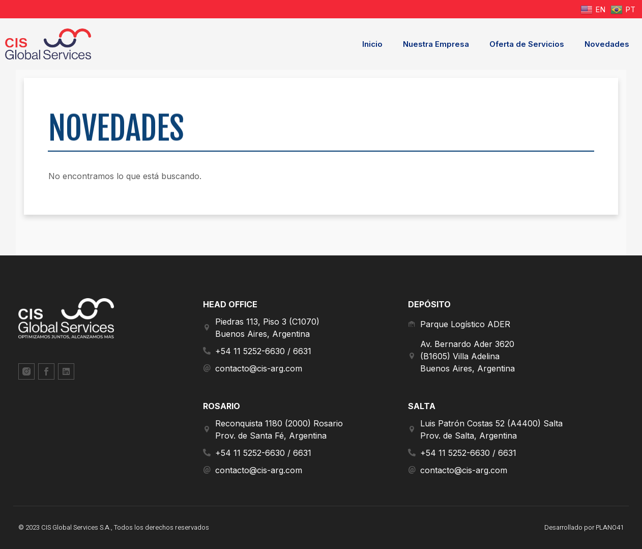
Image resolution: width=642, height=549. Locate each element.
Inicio (372, 44)
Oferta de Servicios (526, 44)
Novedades (607, 44)
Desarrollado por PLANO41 (583, 527)
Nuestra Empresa (436, 44)
